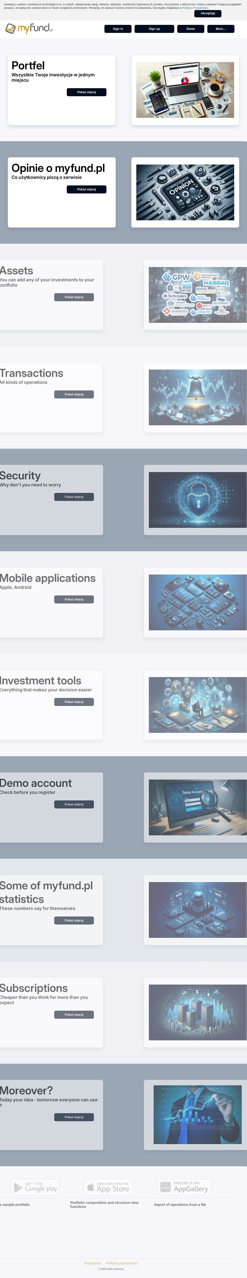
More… (221, 29)
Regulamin (83, 1263)
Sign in (118, 29)
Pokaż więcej (86, 92)
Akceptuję (208, 13)
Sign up (154, 29)
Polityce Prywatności (195, 7)
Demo (191, 29)
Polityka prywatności (113, 1263)
